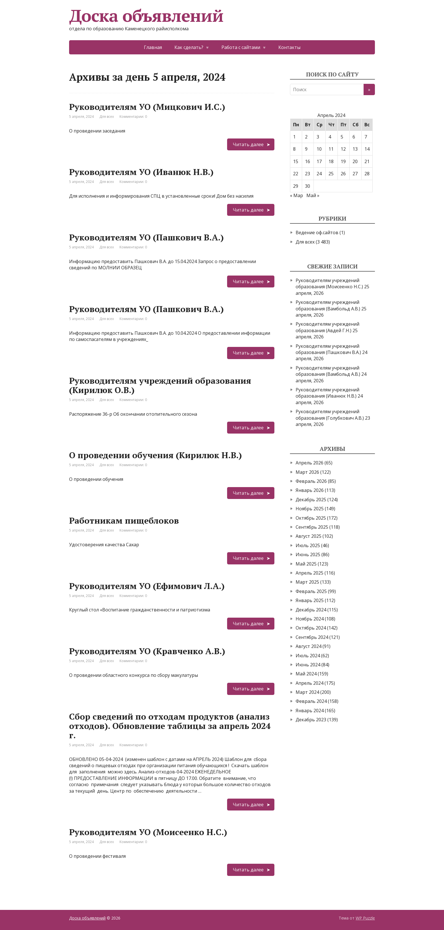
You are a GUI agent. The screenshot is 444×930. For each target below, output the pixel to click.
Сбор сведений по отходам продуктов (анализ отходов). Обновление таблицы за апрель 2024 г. (170, 726)
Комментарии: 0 (133, 116)
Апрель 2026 (309, 463)
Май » (312, 195)
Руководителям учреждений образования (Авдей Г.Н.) (327, 327)
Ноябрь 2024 (310, 619)
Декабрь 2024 (311, 610)
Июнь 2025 (308, 554)
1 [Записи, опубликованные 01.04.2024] (294, 137)
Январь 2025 (310, 600)
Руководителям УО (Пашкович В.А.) (146, 237)
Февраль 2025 (311, 591)
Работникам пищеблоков (124, 520)
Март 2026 (307, 472)
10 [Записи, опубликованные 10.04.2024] (319, 149)
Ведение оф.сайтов (317, 232)
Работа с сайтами (240, 47)
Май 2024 (306, 674)
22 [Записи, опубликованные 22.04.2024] (295, 173)
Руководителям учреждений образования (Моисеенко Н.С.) (329, 283)
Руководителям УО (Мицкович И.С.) (147, 106)
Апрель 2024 (309, 683)
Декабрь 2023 (311, 719)
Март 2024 (307, 692)
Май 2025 (306, 564)
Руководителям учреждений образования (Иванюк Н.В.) (327, 393)
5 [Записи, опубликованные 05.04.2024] (342, 137)
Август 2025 (308, 536)
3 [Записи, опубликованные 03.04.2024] (318, 137)
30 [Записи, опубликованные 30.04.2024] (307, 186)
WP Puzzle (365, 918)
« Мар (296, 195)
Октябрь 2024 (311, 628)
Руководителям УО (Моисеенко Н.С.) (148, 832)
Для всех (106, 116)
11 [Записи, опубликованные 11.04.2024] (331, 149)
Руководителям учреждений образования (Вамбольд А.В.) (328, 305)
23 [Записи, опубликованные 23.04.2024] (307, 173)
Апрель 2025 (309, 573)
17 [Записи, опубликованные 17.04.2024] (319, 161)
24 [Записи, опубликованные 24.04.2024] (319, 173)
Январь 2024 (310, 710)
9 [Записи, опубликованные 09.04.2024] (306, 149)
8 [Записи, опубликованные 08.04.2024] (294, 149)
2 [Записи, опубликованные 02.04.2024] (306, 137)
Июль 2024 (308, 655)
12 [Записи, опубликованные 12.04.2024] (343, 149)
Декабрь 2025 (311, 499)
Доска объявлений (146, 15)
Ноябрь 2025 (310, 508)
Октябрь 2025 (311, 518)
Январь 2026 (310, 490)
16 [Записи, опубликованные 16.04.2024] (307, 161)
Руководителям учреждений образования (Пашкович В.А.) (328, 349)
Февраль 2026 (311, 481)
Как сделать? (188, 47)
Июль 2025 (308, 545)
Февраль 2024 (311, 701)
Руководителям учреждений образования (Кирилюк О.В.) (160, 385)
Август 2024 (308, 646)
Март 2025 (307, 582)
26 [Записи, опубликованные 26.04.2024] (343, 173)
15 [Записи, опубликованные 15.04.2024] (295, 161)
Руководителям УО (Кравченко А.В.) (147, 651)
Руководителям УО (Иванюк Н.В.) (141, 172)
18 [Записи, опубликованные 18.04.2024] (331, 161)
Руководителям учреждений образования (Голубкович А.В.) (330, 414)
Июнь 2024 (308, 665)
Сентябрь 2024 (312, 637)
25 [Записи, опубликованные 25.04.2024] (331, 173)
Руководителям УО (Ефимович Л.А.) (147, 586)
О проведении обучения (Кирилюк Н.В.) (155, 455)
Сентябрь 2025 (312, 527)
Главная (153, 47)
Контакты (289, 47)
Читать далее (248, 144)
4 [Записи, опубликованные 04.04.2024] (329, 137)
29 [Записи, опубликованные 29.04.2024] (295, 186)
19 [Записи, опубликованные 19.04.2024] (343, 161)
